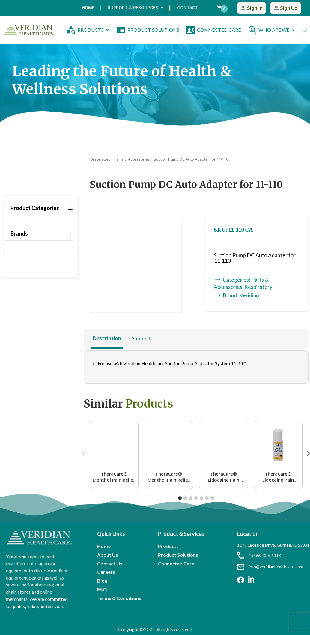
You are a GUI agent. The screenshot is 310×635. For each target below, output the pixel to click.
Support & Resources (133, 8)
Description (107, 338)
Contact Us (109, 563)
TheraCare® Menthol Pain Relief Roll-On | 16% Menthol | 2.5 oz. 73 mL (169, 477)
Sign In (254, 8)
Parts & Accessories (132, 159)
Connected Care (176, 563)
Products (168, 546)
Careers (106, 572)
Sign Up (288, 8)
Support (141, 338)
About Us (107, 555)
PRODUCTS (91, 30)
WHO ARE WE (273, 30)
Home (88, 8)
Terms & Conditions (119, 598)
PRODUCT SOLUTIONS (153, 30)
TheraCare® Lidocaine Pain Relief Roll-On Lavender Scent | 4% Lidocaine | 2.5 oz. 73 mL (223, 477)
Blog (102, 580)
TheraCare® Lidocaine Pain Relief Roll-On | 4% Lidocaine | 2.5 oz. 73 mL (278, 477)
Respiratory (100, 159)
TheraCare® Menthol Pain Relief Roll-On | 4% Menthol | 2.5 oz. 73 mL (114, 477)
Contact (187, 8)
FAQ (102, 589)
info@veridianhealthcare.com (270, 566)
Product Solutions (178, 555)
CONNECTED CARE (219, 30)
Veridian (249, 295)
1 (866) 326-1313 (259, 555)
